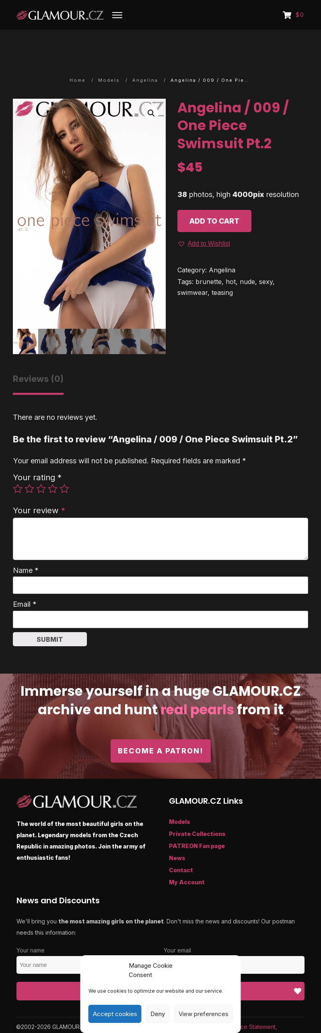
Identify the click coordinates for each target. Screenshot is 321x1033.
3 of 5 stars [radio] (41, 466)
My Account (187, 859)
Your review (39, 488)
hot (231, 259)
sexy (266, 259)
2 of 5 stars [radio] (29, 466)
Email (25, 581)
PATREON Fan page (197, 823)
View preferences (203, 1014)
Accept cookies (115, 1014)
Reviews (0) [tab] (38, 356)
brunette (208, 259)
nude (247, 259)
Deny (157, 1014)
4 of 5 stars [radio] (53, 466)
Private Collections (197, 811)
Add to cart (214, 198)
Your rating (37, 455)
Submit (50, 616)
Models (179, 799)
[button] (151, 90)
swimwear (192, 270)
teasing (222, 270)
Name (26, 547)
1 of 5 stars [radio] (18, 466)
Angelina (222, 247)
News (177, 835)
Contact (181, 847)
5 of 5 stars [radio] (64, 466)
